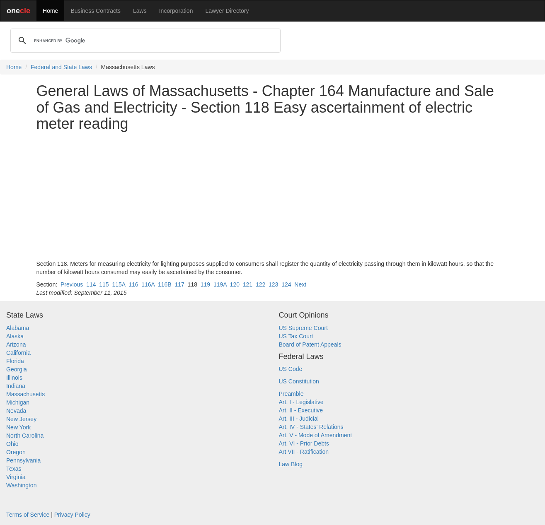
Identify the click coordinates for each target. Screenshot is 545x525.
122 (260, 284)
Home (50, 10)
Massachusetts (25, 394)
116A (148, 284)
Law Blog (291, 464)
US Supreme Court (303, 328)
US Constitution (299, 381)
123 (273, 284)
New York (18, 427)
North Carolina (25, 435)
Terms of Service (27, 514)
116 (133, 284)
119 (205, 284)
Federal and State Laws (61, 67)
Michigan (17, 402)
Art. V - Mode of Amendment (315, 435)
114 (91, 284)
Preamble (291, 393)
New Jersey (21, 419)
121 (247, 284)
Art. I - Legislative (301, 402)
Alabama (17, 328)
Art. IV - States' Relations (311, 427)
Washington (21, 485)
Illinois (14, 377)
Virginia (15, 477)
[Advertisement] (272, 196)
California (18, 352)
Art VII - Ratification (304, 451)
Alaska (15, 336)
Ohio (12, 444)
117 (179, 284)
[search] (144, 41)
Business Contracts (95, 10)
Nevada (16, 410)
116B (165, 284)
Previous (72, 284)
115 (104, 284)
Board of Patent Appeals (310, 344)
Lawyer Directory (227, 10)
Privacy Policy (72, 514)
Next (300, 284)
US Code (291, 369)
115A (118, 284)
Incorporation (176, 10)
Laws (140, 10)
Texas (14, 468)
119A (220, 284)
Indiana (15, 386)
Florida (15, 361)
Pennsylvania (23, 460)
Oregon (16, 452)
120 (235, 284)
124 (286, 284)
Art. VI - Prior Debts (304, 443)
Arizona (16, 344)
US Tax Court (296, 336)
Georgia (16, 369)
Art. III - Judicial (299, 418)
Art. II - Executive (301, 410)
